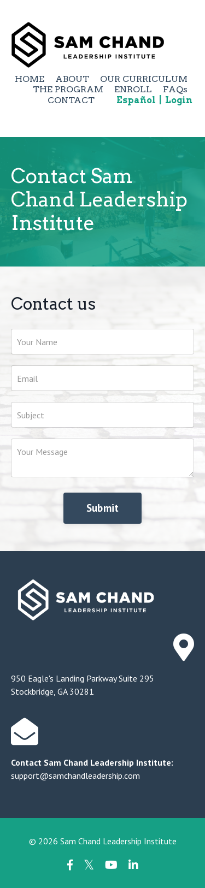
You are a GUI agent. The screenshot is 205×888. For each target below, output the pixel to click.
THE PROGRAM (68, 89)
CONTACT (71, 100)
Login (178, 100)
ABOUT (72, 79)
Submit (102, 507)
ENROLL (133, 89)
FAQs (175, 89)
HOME (29, 79)
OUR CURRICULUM (144, 79)
